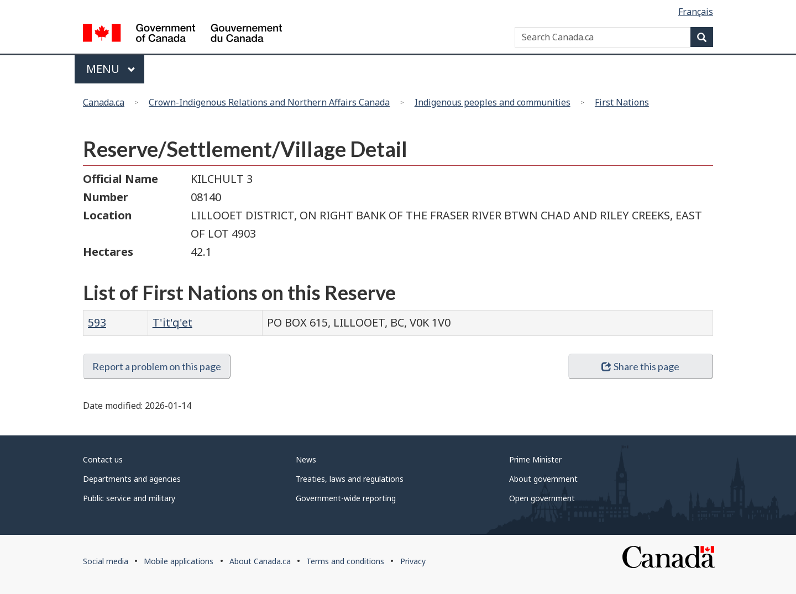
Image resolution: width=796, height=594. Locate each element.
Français (695, 12)
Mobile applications (178, 561)
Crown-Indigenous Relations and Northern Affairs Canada (269, 102)
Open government (542, 498)
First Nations (622, 102)
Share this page (640, 366)
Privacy (413, 561)
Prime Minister (535, 459)
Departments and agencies (132, 479)
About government (543, 479)
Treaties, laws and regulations (350, 479)
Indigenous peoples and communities (492, 102)
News (306, 459)
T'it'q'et (172, 322)
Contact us (103, 459)
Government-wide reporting (346, 498)
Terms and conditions (345, 561)
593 (97, 322)
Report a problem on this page (156, 366)
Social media (105, 561)
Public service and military (129, 498)
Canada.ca (103, 102)
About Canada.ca (260, 561)
